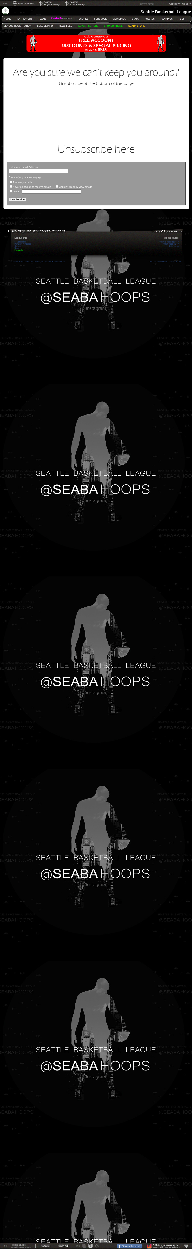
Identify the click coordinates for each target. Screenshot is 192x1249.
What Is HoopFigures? (169, 242)
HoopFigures (171, 238)
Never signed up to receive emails (32, 186)
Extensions (174, 246)
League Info (20, 238)
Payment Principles (22, 244)
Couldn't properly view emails (75, 186)
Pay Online (19, 250)
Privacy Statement (158, 262)
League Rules (20, 242)
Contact (17, 246)
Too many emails (22, 182)
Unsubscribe (19, 248)
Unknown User (178, 3)
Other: (17, 191)
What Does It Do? (171, 244)
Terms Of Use (174, 262)
